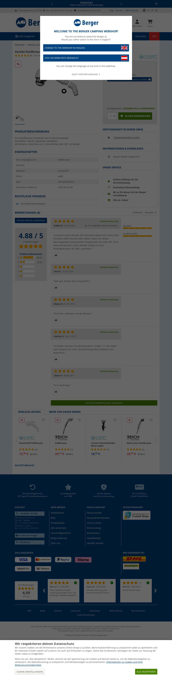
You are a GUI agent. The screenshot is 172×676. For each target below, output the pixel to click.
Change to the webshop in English (86, 47)
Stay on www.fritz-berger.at (86, 58)
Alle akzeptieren (146, 671)
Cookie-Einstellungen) (30, 671)
